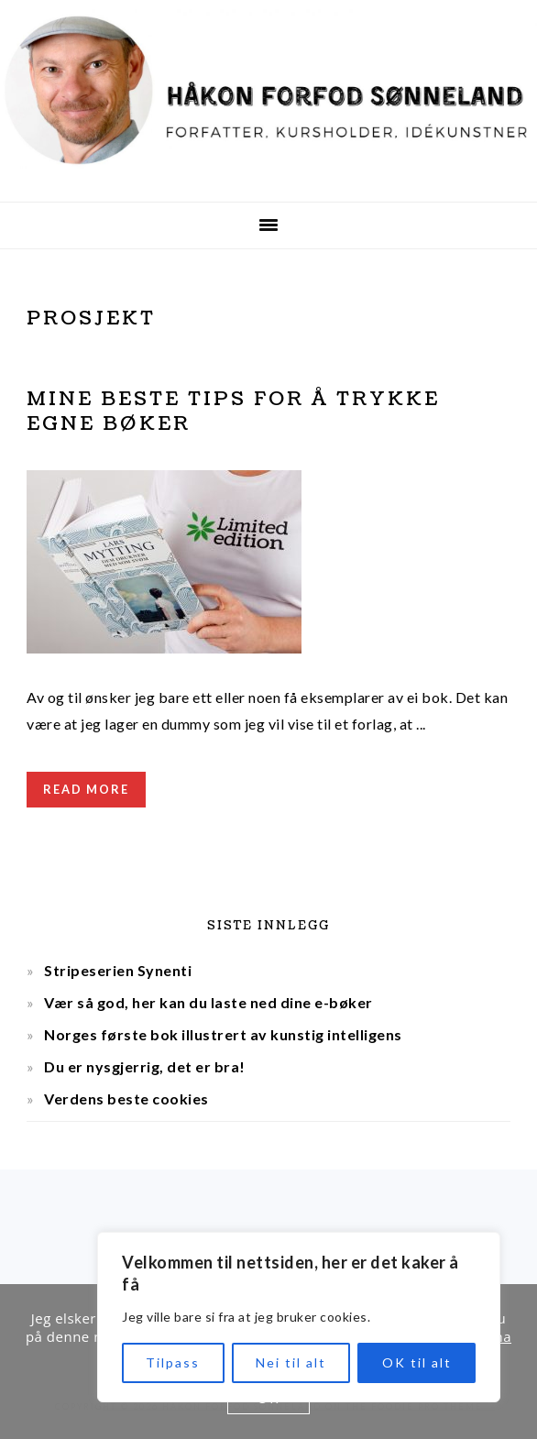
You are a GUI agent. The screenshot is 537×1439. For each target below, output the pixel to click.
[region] (298, 1317)
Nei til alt (291, 1362)
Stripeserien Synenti (118, 970)
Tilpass (173, 1362)
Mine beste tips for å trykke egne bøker (233, 411)
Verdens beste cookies (126, 1098)
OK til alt (417, 1362)
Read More (86, 789)
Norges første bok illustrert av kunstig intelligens (223, 1034)
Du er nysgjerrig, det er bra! (145, 1066)
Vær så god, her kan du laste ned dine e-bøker (208, 1002)
